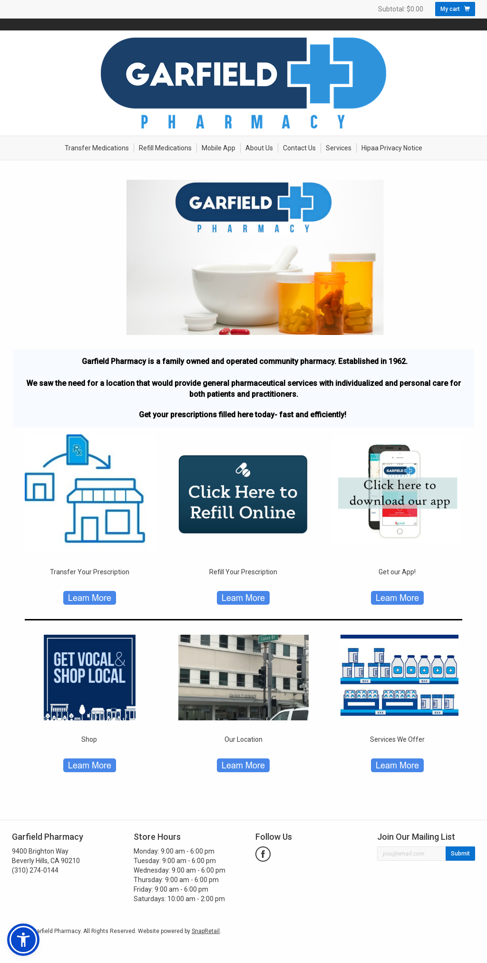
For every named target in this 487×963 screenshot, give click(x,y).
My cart (455, 9)
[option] (243, 257)
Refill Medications (165, 148)
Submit (460, 853)
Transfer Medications (97, 148)
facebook (263, 854)
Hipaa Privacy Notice (391, 148)
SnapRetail (206, 931)
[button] (23, 939)
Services (338, 148)
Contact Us (299, 148)
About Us (259, 148)
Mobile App (218, 148)
